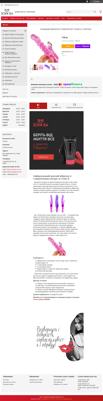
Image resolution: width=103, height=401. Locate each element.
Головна (5, 18)
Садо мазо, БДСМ (59, 380)
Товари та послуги (16, 18)
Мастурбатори (10, 84)
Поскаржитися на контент (48, 399)
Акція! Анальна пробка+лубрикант (11, 53)
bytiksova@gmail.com (14, 172)
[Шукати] (94, 12)
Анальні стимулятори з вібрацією (12, 61)
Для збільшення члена (12, 57)
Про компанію (31, 18)
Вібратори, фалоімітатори (13, 45)
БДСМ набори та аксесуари (14, 34)
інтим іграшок (38, 299)
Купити (68, 46)
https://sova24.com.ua (14, 169)
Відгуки (5, 93)
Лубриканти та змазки (60, 384)
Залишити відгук (8, 384)
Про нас (6, 89)
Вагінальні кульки (11, 69)
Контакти (41, 18)
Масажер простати (11, 77)
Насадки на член (10, 66)
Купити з (82, 46)
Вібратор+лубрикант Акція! (14, 41)
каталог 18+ (43, 157)
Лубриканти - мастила (12, 73)
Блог (63, 18)
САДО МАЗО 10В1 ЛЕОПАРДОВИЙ (84, 380)
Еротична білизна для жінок (14, 38)
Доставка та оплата (53, 18)
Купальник (8, 80)
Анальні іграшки (10, 49)
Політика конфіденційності (64, 399)
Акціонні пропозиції (35, 382)
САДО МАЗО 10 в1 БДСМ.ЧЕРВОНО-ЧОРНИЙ (86, 384)
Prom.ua (61, 397)
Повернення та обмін (74, 18)
